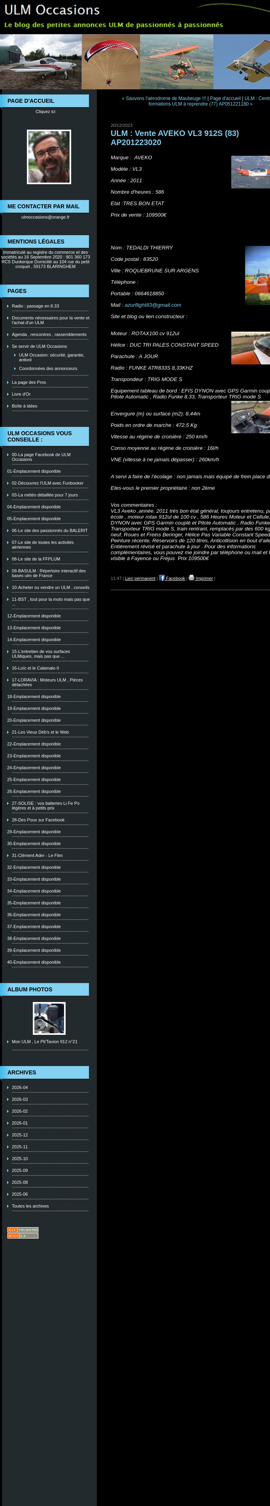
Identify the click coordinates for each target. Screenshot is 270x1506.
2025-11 (20, 1146)
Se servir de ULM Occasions (39, 346)
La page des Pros (29, 382)
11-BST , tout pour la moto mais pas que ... (51, 601)
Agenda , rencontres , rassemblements (49, 334)
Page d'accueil (225, 98)
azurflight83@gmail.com (153, 305)
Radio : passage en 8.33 (35, 306)
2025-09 (20, 1170)
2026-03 (20, 1099)
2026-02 (20, 1111)
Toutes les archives (30, 1206)
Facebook (172, 578)
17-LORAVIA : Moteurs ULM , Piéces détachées (47, 682)
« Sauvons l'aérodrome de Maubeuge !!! (164, 98)
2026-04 (20, 1087)
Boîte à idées (24, 406)
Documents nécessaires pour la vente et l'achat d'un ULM (50, 320)
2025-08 (20, 1182)
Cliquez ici (45, 111)
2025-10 (20, 1158)
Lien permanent (140, 578)
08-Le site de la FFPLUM (36, 559)
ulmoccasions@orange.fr (45, 217)
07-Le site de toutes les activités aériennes (43, 544)
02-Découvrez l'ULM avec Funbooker (47, 483)
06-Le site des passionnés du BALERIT (50, 530)
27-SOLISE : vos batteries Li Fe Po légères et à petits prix (45, 805)
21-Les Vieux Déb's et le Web (40, 732)
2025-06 (20, 1194)
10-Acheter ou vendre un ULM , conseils (50, 587)
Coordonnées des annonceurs (48, 368)
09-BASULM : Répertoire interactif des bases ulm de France (49, 573)
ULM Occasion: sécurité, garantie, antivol (52, 357)
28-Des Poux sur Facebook (38, 819)
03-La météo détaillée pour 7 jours (45, 495)
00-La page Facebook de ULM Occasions (41, 457)
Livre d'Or (21, 394)
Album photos (30, 989)
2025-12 (20, 1134)
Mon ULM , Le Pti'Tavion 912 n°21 (44, 1041)
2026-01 (20, 1123)
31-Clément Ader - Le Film (37, 855)
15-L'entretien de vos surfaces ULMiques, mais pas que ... (41, 654)
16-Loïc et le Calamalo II (35, 668)
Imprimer (201, 578)
